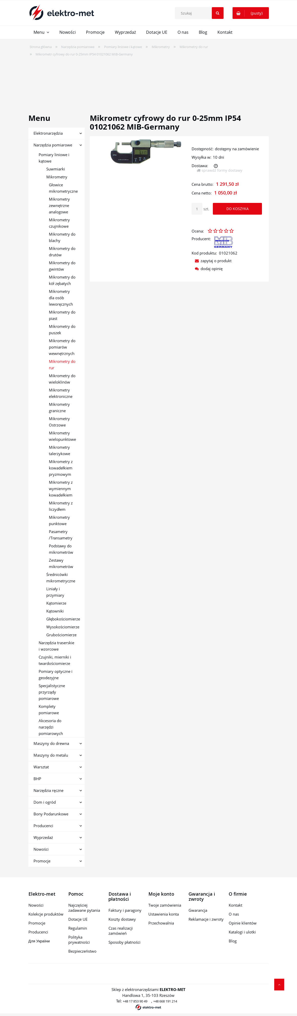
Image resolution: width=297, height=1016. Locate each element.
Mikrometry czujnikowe (59, 223)
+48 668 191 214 (165, 1001)
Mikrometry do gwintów (62, 266)
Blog (233, 940)
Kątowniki (55, 611)
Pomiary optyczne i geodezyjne (55, 674)
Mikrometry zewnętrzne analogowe (59, 205)
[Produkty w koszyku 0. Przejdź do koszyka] (251, 13)
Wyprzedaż (43, 837)
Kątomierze (56, 603)
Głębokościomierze (63, 618)
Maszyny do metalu (51, 755)
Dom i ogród (45, 802)
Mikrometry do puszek (62, 329)
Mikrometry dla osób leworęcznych (61, 298)
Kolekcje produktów (45, 914)
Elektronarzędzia (48, 133)
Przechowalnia (161, 923)
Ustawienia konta (163, 914)
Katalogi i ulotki (242, 931)
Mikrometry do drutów (62, 251)
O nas (234, 914)
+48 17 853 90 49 (135, 1001)
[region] (148, 82)
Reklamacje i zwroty (206, 919)
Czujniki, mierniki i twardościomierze (55, 660)
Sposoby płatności (124, 942)
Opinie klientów (243, 923)
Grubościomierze (61, 634)
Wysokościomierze (62, 626)
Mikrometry (56, 176)
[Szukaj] (218, 13)
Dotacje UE (77, 919)
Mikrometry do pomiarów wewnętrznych (62, 347)
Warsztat (41, 766)
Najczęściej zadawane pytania (84, 908)
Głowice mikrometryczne (63, 188)
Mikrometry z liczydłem (61, 506)
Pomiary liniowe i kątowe (54, 158)
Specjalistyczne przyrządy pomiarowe (52, 692)
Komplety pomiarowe (49, 709)
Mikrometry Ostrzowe (59, 422)
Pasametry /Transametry (60, 534)
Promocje (42, 860)
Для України (39, 940)
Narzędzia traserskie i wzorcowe (56, 646)
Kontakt (235, 905)
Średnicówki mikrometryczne (60, 577)
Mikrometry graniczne (59, 407)
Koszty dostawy (122, 919)
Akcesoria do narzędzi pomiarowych (51, 727)
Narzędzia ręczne (48, 790)
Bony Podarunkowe (51, 813)
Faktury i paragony (124, 910)
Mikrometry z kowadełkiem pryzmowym (61, 468)
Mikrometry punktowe (59, 520)
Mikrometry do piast (62, 315)
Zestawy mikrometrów (61, 563)
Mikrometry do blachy (62, 237)
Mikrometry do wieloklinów (62, 379)
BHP (37, 778)
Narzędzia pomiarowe (53, 144)
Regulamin (77, 928)
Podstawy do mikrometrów (61, 549)
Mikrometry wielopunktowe (62, 436)
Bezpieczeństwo (82, 951)
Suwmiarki (55, 168)
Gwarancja (198, 910)
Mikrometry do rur (62, 364)
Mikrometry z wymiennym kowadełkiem (61, 489)
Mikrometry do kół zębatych (62, 280)
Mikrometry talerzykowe (59, 450)
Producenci (43, 825)
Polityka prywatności (79, 939)
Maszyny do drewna (51, 743)
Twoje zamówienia (164, 905)
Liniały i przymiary (55, 592)
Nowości (41, 849)
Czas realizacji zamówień (120, 931)
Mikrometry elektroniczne (60, 393)
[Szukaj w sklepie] (200, 13)
